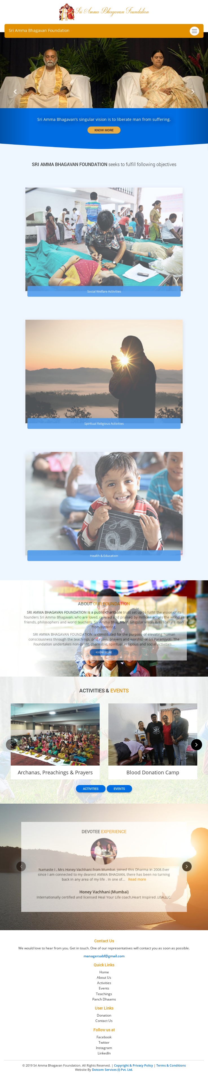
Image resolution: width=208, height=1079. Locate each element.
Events (119, 788)
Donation (104, 1015)
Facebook (104, 1037)
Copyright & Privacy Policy (133, 1065)
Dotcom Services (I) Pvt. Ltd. (112, 1069)
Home (104, 972)
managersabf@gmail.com (104, 956)
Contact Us (104, 1020)
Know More (104, 645)
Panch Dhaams (104, 999)
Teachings (104, 993)
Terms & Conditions (171, 1065)
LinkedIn (104, 1053)
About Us (104, 977)
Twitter (104, 1042)
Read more (127, 875)
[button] (15, 91)
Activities (90, 788)
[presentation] (11, 744)
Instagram (104, 1047)
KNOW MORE (104, 130)
